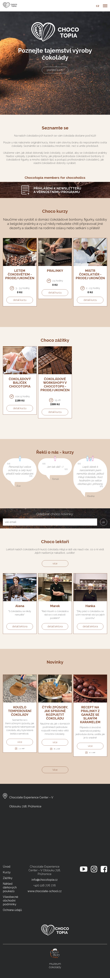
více (55, 563)
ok (103, 522)
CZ (97, 6)
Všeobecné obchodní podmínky (10, 900)
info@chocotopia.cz (45, 879)
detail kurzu (19, 299)
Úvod (6, 866)
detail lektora (19, 626)
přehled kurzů (55, 69)
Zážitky (7, 878)
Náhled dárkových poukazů (10, 887)
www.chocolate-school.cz (45, 891)
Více (55, 769)
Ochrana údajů (12, 910)
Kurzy (7, 872)
